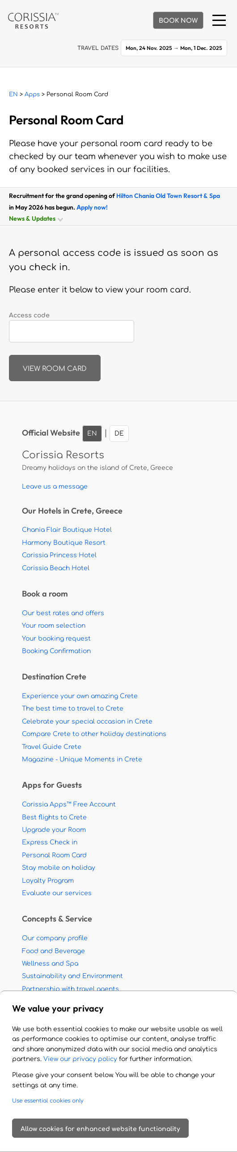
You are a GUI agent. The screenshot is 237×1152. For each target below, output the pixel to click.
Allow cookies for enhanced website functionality (100, 1129)
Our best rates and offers (63, 613)
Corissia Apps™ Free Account (69, 804)
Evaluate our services (57, 893)
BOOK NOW (178, 20)
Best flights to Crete (54, 817)
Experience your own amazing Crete (80, 696)
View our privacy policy (80, 1059)
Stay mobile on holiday (58, 867)
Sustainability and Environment (72, 976)
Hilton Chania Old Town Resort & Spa (168, 195)
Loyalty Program (48, 880)
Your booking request (56, 638)
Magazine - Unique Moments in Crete (82, 759)
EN (13, 94)
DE (119, 433)
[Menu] (219, 20)
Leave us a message (55, 486)
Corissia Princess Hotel (59, 555)
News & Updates (35, 218)
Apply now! (92, 207)
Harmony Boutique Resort (64, 542)
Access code (29, 315)
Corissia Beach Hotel (55, 568)
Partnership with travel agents (70, 989)
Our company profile (55, 938)
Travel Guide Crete (51, 747)
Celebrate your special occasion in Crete (87, 721)
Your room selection (53, 625)
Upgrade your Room (54, 830)
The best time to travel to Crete (72, 708)
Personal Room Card (54, 855)
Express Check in (49, 842)
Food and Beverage (53, 951)
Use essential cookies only (48, 1101)
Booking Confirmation (56, 651)
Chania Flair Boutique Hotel (67, 530)
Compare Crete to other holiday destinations (94, 734)
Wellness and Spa (50, 963)
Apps (32, 94)
